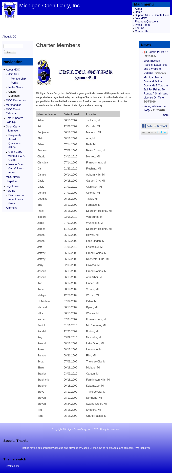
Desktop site (12, 466)
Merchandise (13, 105)
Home (138, 12)
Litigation (11, 181)
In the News (15, 87)
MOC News (13, 177)
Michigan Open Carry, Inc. (50, 6)
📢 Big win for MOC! (156, 52)
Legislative (12, 186)
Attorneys (11, 207)
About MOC (10, 36)
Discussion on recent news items (16, 199)
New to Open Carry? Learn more (16, 168)
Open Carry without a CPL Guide (16, 155)
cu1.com (128, 448)
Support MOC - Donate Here (152, 15)
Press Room (142, 24)
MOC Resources (16, 100)
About (138, 8)
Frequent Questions (147, 21)
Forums (139, 28)
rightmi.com (112, 448)
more (166, 115)
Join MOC (141, 18)
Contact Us (141, 31)
